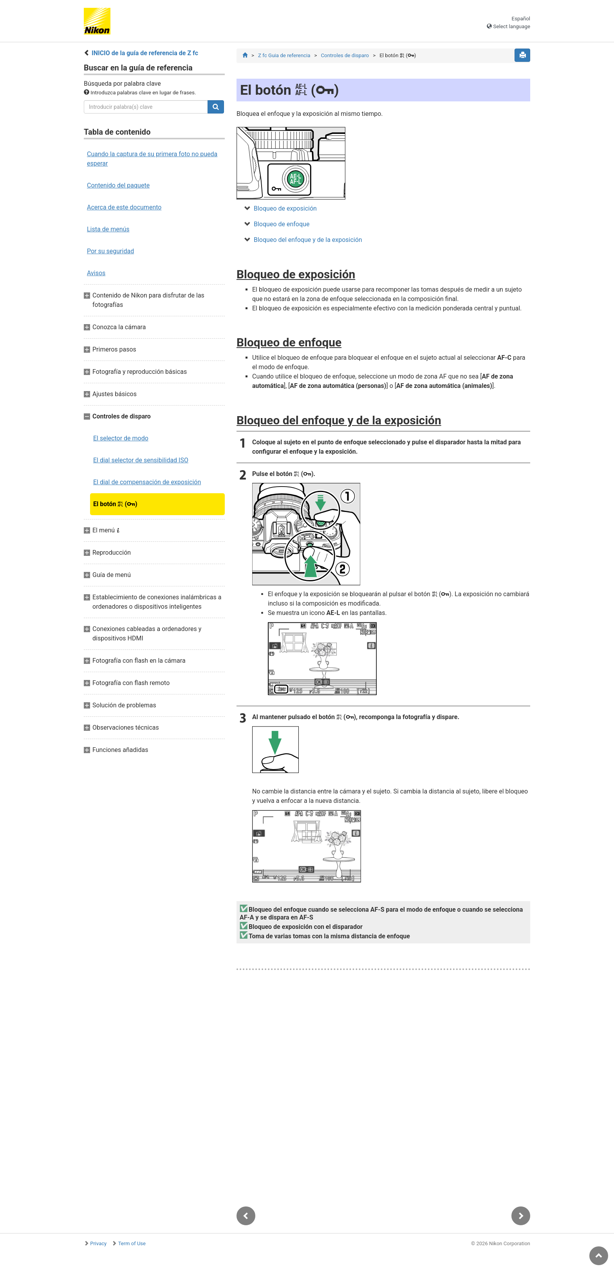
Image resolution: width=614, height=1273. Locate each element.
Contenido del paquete (118, 185)
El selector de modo (120, 438)
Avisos (96, 273)
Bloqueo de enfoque (281, 224)
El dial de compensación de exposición (147, 482)
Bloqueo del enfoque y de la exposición (308, 240)
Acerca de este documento (124, 207)
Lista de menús (108, 229)
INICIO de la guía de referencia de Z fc (145, 53)
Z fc (284, 55)
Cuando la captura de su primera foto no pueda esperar (152, 158)
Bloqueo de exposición (285, 209)
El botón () (115, 504)
